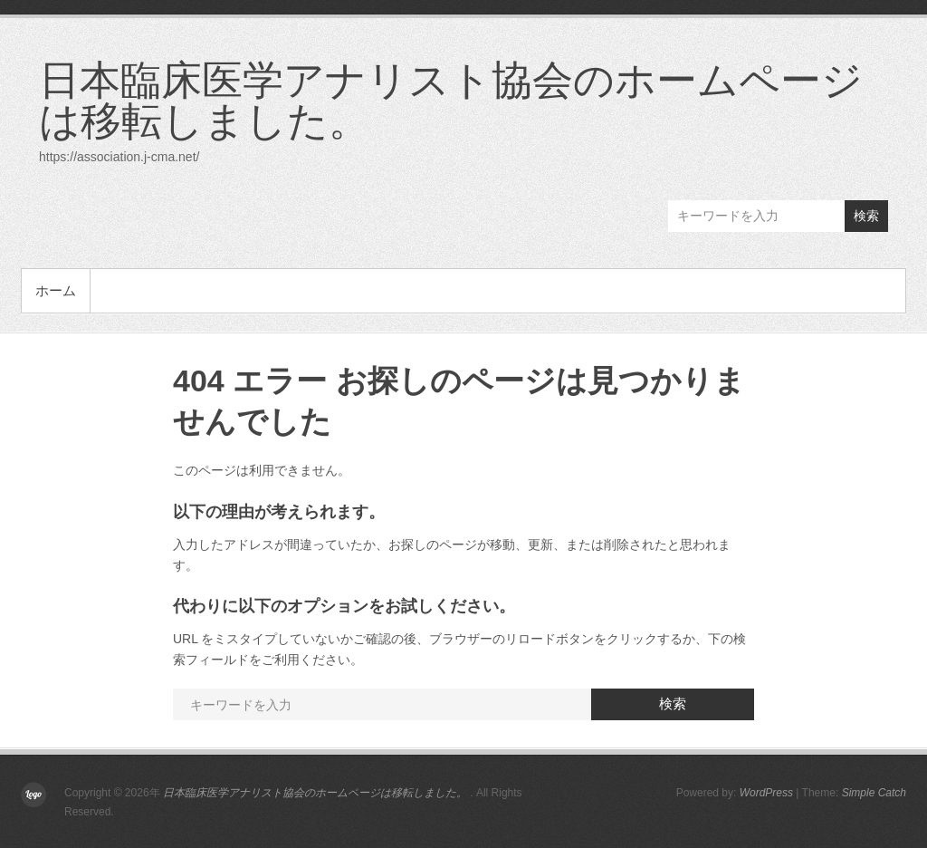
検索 (866, 215)
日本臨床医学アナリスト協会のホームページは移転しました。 (451, 99)
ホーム (55, 290)
